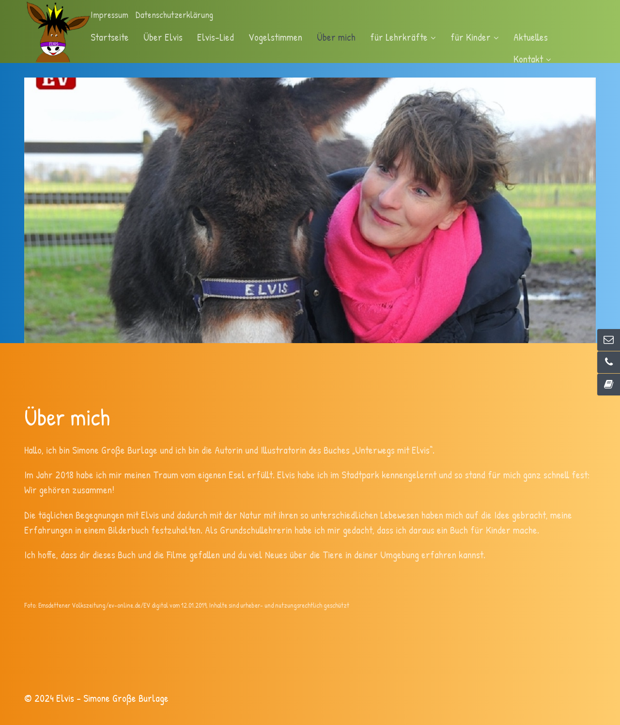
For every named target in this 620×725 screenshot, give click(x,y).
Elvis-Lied (215, 37)
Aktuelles (530, 37)
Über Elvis (163, 37)
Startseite (110, 37)
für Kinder (474, 37)
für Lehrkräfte (403, 37)
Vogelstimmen (275, 37)
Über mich (336, 37)
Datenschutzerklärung (174, 15)
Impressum (109, 15)
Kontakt (532, 58)
